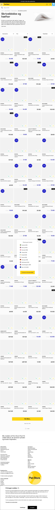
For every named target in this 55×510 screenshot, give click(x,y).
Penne (29, 450)
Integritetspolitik (4, 463)
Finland (2, 482)
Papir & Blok (30, 452)
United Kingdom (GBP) (25, 264)
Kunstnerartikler (31, 448)
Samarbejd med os (4, 457)
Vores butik (3, 452)
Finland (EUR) (23, 252)
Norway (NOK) (23, 247)
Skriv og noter (14, 10)
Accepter (32, 507)
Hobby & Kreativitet (32, 449)
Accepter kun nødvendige (11, 502)
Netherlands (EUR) (24, 262)
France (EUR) (23, 257)
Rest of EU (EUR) (24, 267)
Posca (29, 465)
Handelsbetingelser (5, 462)
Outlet (29, 454)
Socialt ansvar (3, 459)
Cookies (2, 464)
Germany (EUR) (24, 259)
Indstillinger (22, 507)
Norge (1, 481)
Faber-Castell (31, 463)
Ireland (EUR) (23, 254)
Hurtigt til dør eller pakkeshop (27, 1)
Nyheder (30, 456)
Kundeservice (3, 448)
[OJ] (27, 7)
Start (2, 10)
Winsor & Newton (32, 466)
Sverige (2, 480)
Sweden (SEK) (23, 245)
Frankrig (2, 484)
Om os (1, 450)
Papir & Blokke (7, 10)
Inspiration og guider (5, 455)
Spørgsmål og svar (4, 449)
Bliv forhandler (3, 458)
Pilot (29, 461)
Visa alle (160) (31, 467)
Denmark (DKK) (24, 250)
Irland (1, 485)
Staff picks (30, 457)
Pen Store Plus (3, 454)
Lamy (29, 462)
